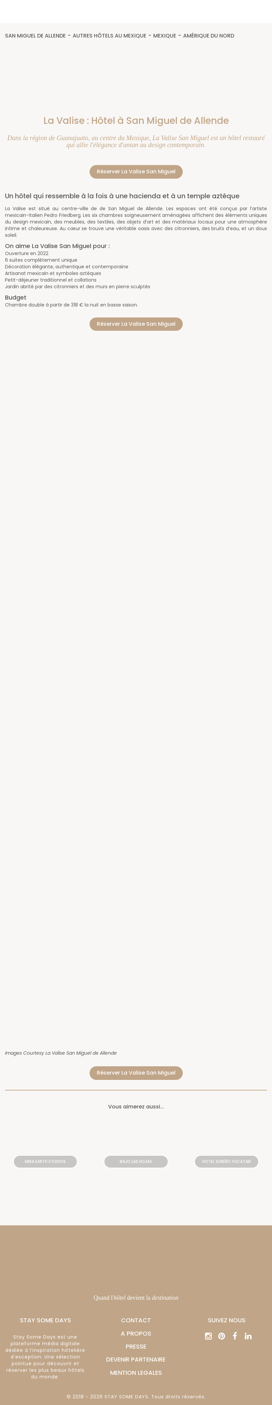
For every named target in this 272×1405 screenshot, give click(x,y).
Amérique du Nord (208, 36)
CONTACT (136, 1320)
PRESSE (136, 1346)
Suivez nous (226, 1320)
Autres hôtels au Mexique (109, 36)
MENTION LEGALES (136, 1372)
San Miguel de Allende (35, 36)
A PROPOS (136, 1333)
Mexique (164, 36)
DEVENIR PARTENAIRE (136, 1359)
